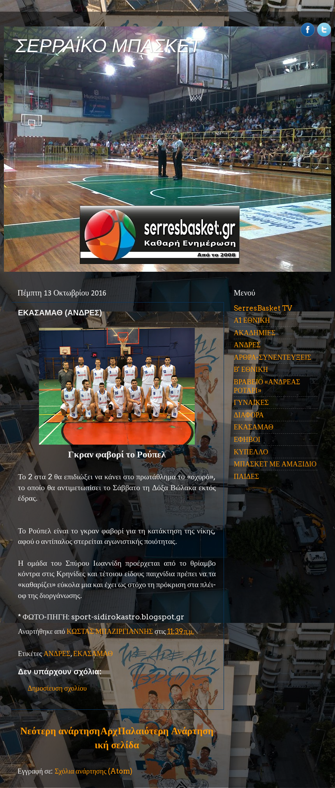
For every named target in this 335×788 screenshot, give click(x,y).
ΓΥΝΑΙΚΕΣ (251, 402)
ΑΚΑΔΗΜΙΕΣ (254, 333)
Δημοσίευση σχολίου (57, 688)
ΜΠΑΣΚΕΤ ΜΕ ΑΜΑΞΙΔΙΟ (275, 464)
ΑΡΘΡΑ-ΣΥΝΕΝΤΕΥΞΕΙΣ (272, 357)
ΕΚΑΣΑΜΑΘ (93, 653)
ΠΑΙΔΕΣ (246, 476)
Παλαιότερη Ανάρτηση (165, 731)
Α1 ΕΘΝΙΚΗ (252, 320)
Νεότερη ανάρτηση (60, 731)
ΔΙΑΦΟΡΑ (249, 415)
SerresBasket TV (263, 308)
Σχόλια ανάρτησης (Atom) (93, 771)
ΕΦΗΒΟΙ (247, 439)
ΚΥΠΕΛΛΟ (251, 452)
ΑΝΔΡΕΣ (57, 653)
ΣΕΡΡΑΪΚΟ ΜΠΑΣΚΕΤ (108, 45)
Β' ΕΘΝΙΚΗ (251, 369)
